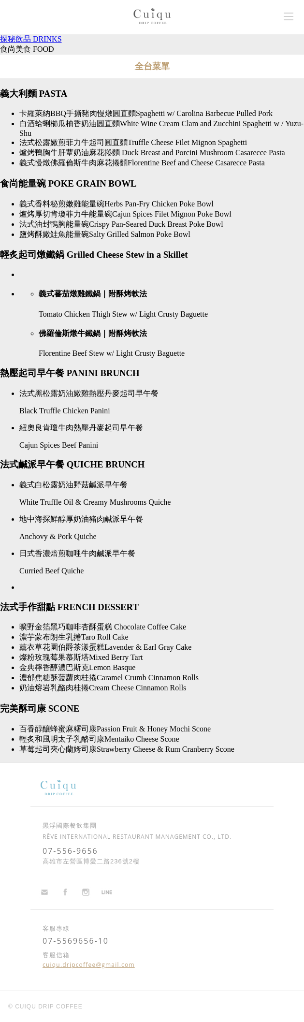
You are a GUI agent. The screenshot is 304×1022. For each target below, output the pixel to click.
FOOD (43, 49)
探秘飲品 (31, 39)
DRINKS (47, 39)
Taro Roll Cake (105, 637)
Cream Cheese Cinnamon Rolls (137, 688)
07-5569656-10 (76, 940)
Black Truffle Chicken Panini (64, 411)
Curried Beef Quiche (51, 571)
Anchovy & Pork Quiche (58, 536)
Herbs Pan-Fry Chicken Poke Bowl (159, 204)
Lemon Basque (112, 667)
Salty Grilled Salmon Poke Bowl (139, 234)
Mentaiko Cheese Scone (141, 739)
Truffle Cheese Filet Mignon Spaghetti (187, 142)
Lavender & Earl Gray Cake (147, 647)
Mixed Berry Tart (116, 657)
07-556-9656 (70, 851)
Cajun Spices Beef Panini (58, 445)
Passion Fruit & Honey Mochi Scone (154, 729)
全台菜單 (152, 66)
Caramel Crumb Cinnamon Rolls (148, 677)
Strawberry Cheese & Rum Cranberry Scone (165, 749)
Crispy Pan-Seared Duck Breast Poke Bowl (156, 224)
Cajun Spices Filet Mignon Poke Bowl (172, 214)
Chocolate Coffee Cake (149, 627)
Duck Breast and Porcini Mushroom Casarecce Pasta (202, 152)
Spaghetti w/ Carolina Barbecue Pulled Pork (204, 113)
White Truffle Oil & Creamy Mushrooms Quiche (95, 502)
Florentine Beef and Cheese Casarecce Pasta (196, 163)
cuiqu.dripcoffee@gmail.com (89, 965)
